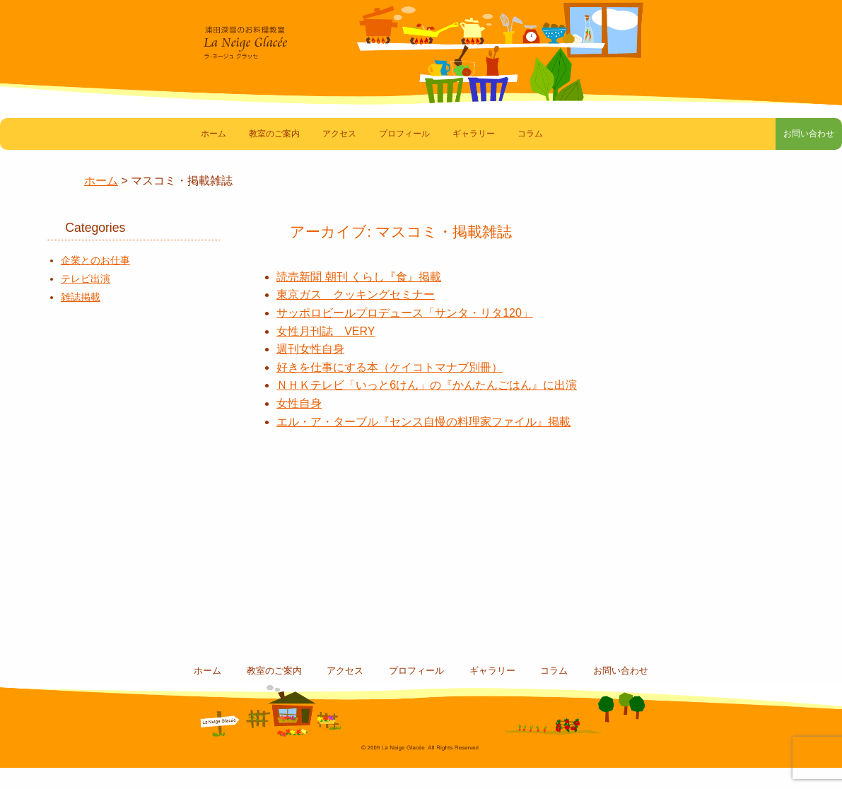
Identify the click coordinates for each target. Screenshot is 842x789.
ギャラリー (473, 155)
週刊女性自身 (310, 370)
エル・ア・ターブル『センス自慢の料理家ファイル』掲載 (423, 443)
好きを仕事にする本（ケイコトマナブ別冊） (389, 388)
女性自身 (299, 425)
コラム (530, 155)
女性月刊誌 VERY (325, 352)
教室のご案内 (274, 155)
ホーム (213, 155)
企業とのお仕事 (95, 281)
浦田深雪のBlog (107, 565)
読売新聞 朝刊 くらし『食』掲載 (358, 298)
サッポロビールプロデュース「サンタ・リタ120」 (404, 334)
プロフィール (404, 155)
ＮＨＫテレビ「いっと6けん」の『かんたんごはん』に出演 (426, 406)
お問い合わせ (794, 155)
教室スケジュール (107, 501)
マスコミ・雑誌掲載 (107, 437)
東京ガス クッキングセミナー (355, 316)
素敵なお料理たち (107, 374)
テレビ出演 (85, 299)
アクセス (339, 155)
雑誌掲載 (80, 318)
